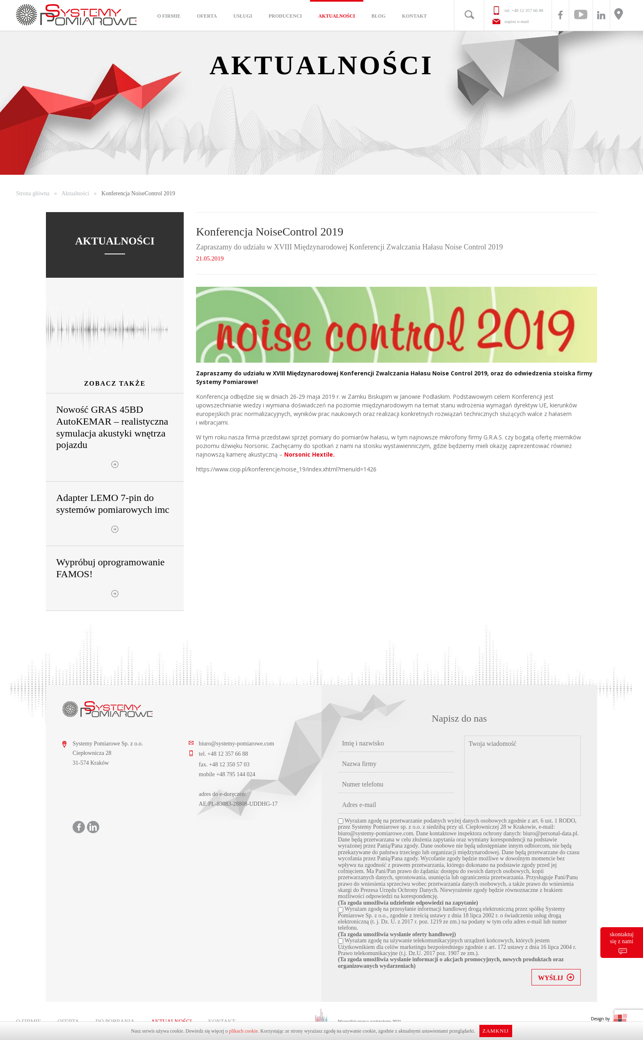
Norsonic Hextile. (309, 454)
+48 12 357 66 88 (527, 10)
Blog (379, 16)
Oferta (207, 16)
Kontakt (414, 16)
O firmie (168, 16)
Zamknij (495, 1031)
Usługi (242, 16)
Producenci (285, 16)
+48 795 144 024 (235, 774)
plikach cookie (243, 1031)
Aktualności (336, 16)
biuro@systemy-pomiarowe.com (236, 744)
